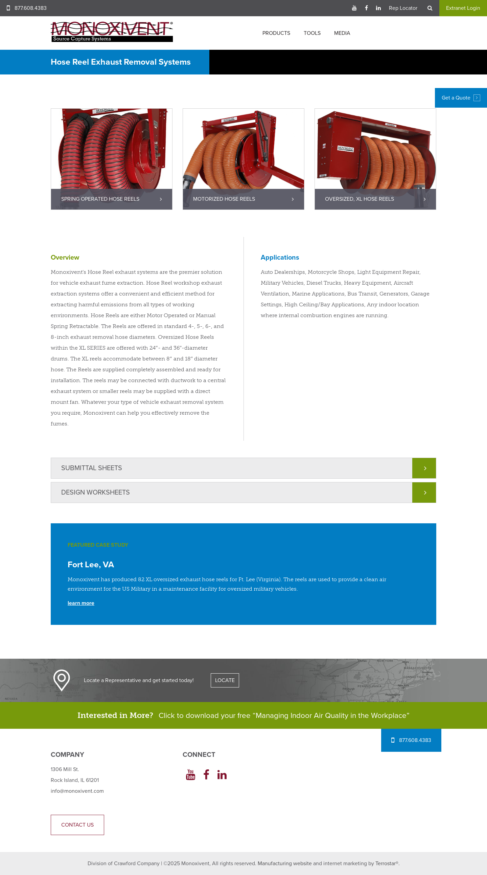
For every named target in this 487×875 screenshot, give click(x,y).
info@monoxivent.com (77, 791)
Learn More (81, 603)
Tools (312, 33)
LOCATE (225, 680)
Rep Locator (403, 8)
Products (276, 33)
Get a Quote (461, 97)
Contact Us (77, 825)
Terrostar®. (387, 863)
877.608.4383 (31, 8)
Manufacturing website (285, 863)
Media (342, 33)
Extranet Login (463, 8)
